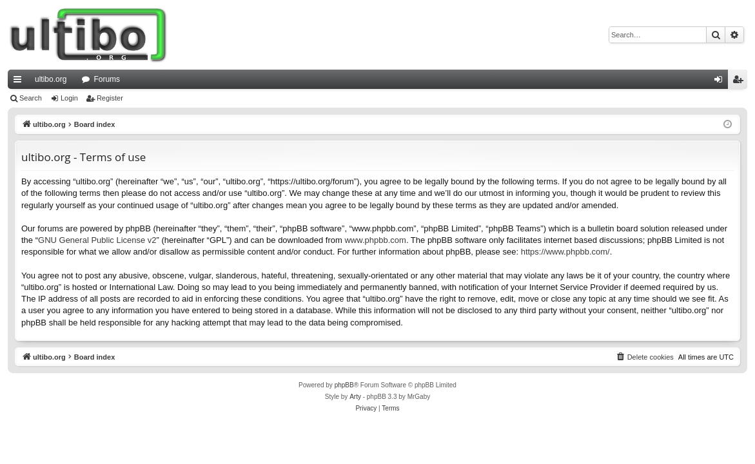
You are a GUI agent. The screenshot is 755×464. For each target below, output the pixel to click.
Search (30, 98)
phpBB (344, 385)
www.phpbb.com (375, 240)
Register (110, 98)
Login (69, 98)
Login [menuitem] (721, 82)
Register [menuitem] (740, 82)
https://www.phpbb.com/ (565, 251)
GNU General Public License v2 (97, 240)
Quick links (20, 82)
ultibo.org (50, 79)
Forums (106, 79)
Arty (355, 396)
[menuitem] (645, 357)
